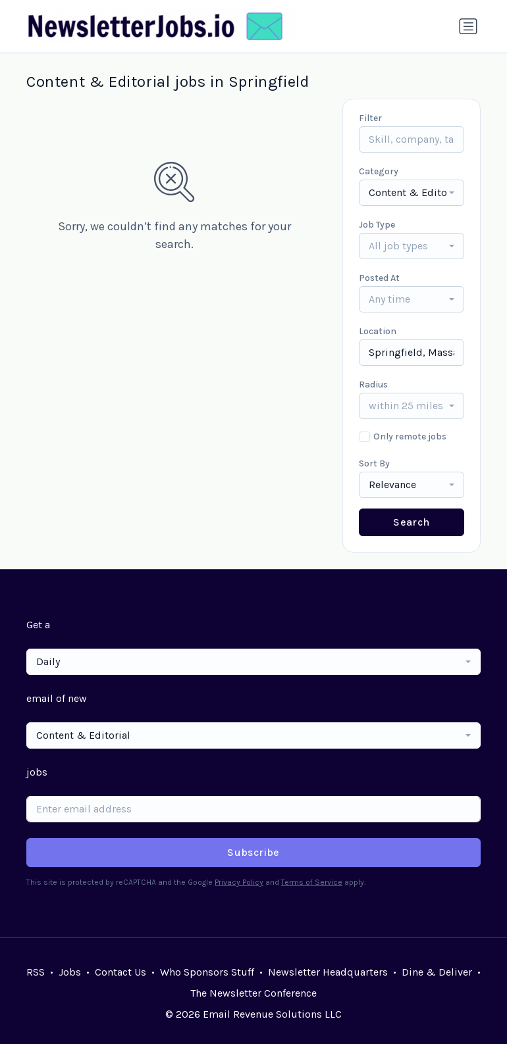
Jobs (70, 972)
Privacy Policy (239, 882)
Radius (373, 384)
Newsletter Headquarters (328, 972)
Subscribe (253, 852)
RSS (35, 972)
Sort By (374, 463)
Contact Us (120, 972)
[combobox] (411, 193)
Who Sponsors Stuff (207, 972)
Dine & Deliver (437, 972)
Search (411, 522)
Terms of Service (311, 882)
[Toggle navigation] (468, 26)
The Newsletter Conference (253, 993)
